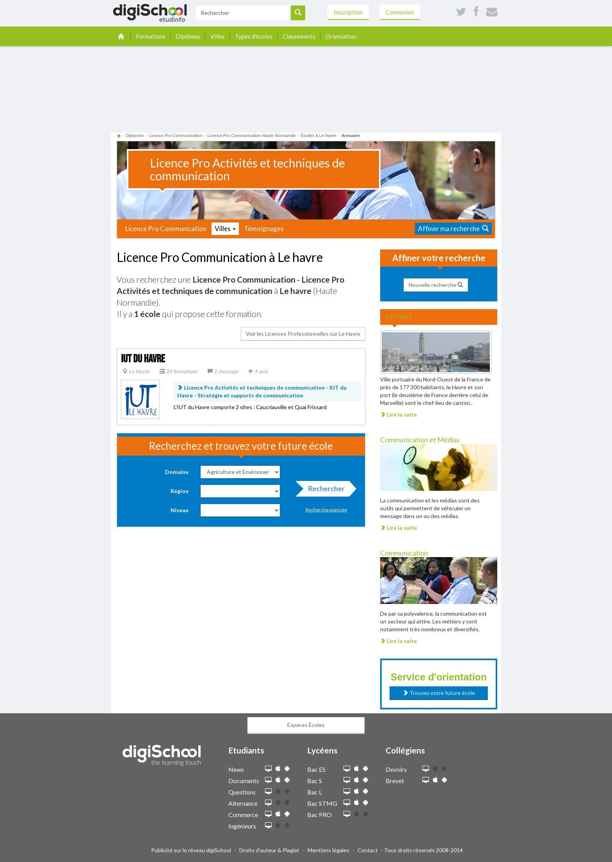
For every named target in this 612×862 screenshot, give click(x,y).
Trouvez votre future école (439, 692)
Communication (404, 553)
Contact (368, 850)
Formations (150, 36)
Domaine (177, 471)
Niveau (180, 510)
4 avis (258, 371)
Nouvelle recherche (436, 284)
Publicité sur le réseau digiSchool (191, 850)
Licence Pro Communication (165, 228)
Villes (217, 36)
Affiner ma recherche (453, 228)
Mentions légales (328, 850)
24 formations (178, 371)
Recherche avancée (326, 510)
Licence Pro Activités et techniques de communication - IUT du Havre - (262, 391)
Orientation (341, 36)
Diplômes (188, 36)
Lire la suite (398, 414)
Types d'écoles (253, 36)
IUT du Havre (143, 359)
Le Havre (136, 371)
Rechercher (324, 490)
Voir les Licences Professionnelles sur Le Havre (303, 333)
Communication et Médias (420, 439)
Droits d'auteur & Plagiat (269, 850)
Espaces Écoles (306, 724)
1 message (223, 371)
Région (180, 491)
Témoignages (264, 228)
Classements (299, 36)
